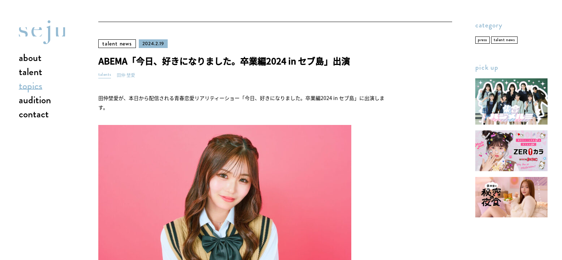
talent (30, 72)
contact (34, 114)
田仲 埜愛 (126, 75)
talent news (117, 43)
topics (30, 86)
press (482, 40)
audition (35, 100)
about (30, 58)
